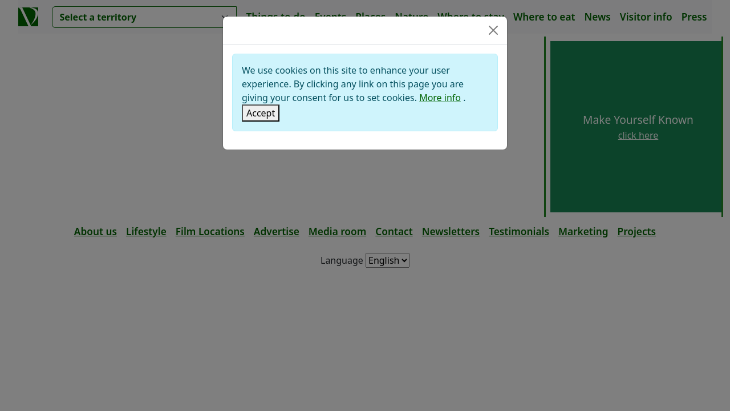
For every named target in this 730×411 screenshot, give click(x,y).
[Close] (493, 30)
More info (440, 97)
